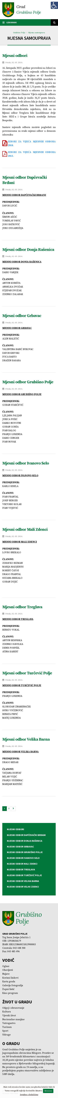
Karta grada (8, 981)
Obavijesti (7, 970)
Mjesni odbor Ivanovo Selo (25, 463)
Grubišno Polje (19, 33)
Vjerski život (9, 1015)
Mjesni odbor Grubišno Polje (27, 382)
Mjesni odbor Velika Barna (26, 739)
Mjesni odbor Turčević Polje (27, 673)
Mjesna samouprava (36, 33)
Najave (6, 973)
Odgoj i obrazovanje (13, 1007)
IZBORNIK (9, 22)
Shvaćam (48, 1091)
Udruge (6, 1034)
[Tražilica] (54, 22)
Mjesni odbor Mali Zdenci (25, 529)
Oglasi (5, 966)
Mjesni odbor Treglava (22, 607)
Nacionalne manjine (13, 1019)
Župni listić (8, 989)
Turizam (7, 1027)
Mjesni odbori (14, 55)
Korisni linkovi (10, 977)
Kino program (10, 993)
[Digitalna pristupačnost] (54, 5)
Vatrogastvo (8, 1023)
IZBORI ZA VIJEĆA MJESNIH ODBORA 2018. (32, 143)
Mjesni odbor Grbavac (21, 315)
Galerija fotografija (12, 985)
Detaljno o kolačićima (29, 1094)
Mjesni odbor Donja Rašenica (28, 249)
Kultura (6, 1011)
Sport (5, 1030)
